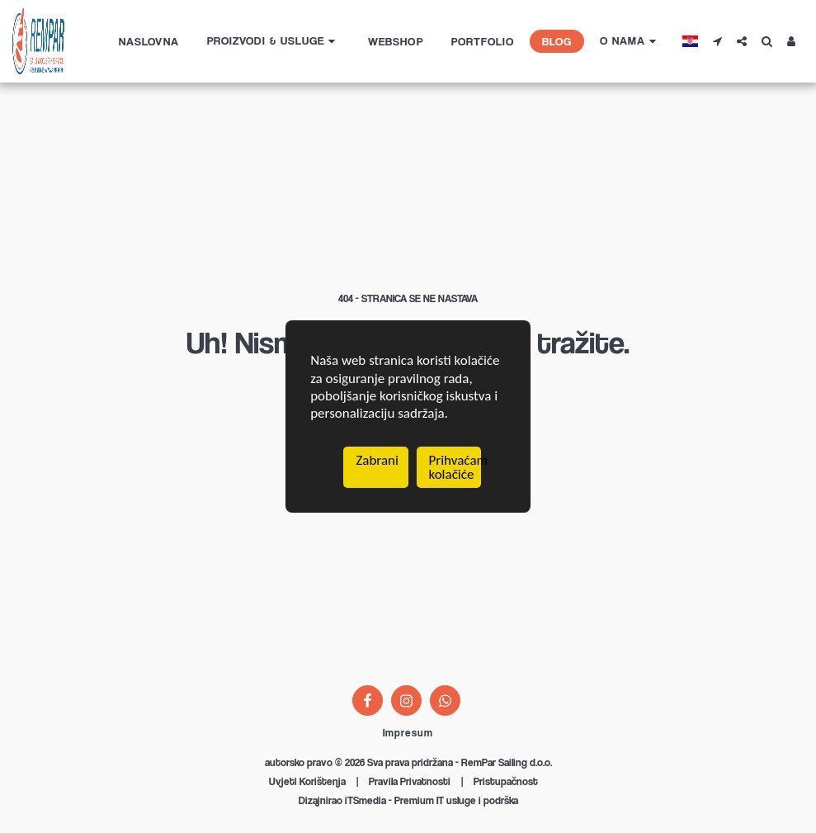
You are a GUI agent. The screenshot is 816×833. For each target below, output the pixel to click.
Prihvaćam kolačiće (455, 468)
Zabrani (377, 461)
